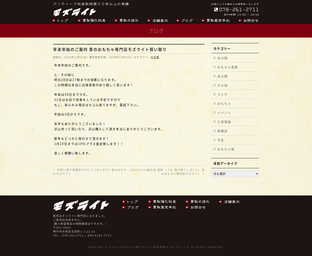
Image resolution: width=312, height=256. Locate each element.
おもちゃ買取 (227, 67)
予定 (220, 140)
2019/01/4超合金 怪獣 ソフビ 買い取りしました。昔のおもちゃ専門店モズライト (167, 172)
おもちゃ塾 (226, 149)
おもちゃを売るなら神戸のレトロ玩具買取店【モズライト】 (149, 247)
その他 (155, 57)
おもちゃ (224, 103)
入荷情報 (224, 122)
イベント (224, 112)
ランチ (222, 94)
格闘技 (222, 131)
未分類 (222, 58)
